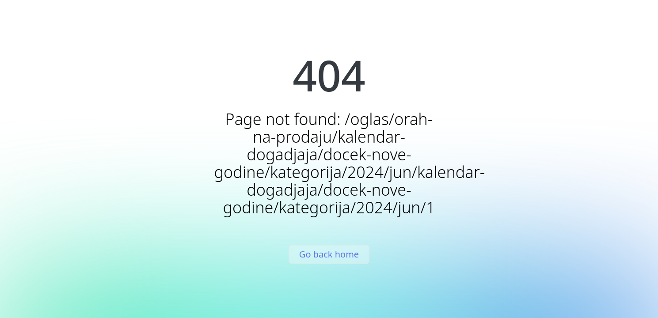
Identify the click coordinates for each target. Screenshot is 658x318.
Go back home (329, 254)
